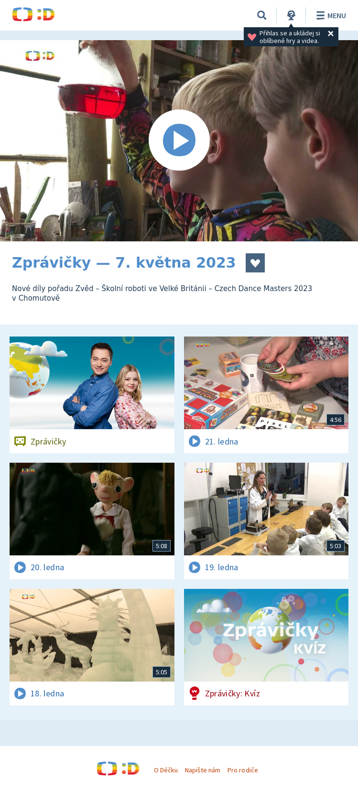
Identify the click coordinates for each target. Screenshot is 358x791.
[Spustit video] (179, 140)
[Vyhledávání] (262, 15)
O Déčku (166, 770)
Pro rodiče (243, 770)
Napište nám (202, 770)
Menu (329, 15)
